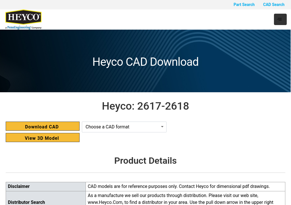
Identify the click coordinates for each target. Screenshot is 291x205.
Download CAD (42, 127)
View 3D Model (42, 138)
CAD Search (273, 4)
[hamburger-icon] (280, 19)
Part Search (244, 4)
